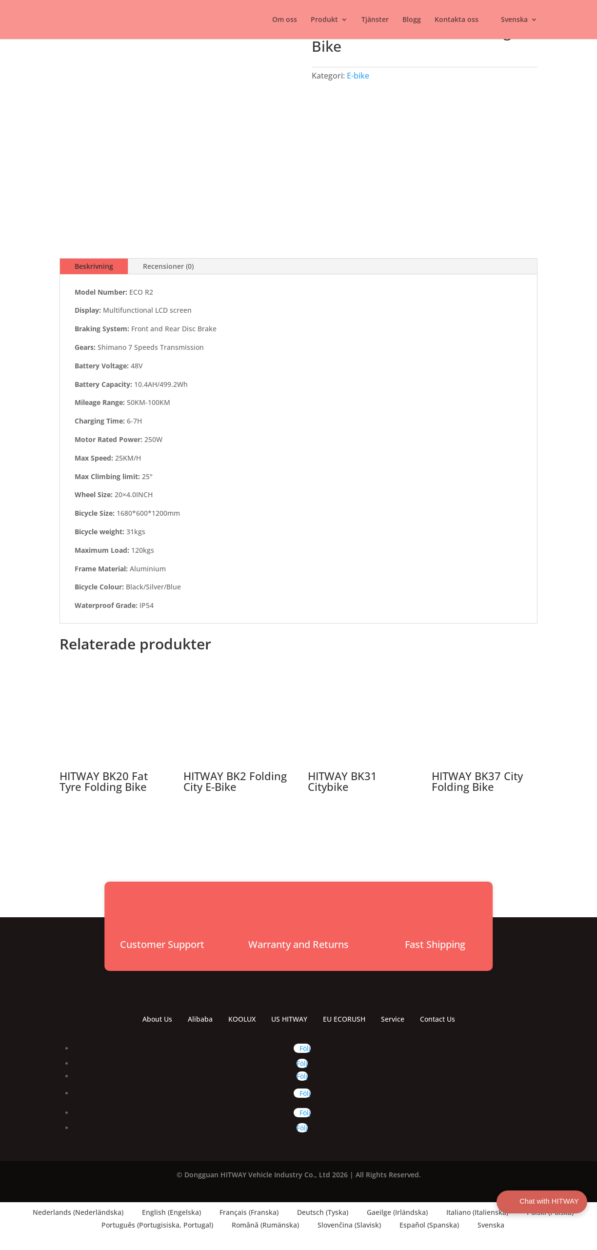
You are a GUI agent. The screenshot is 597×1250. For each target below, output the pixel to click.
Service (392, 1019)
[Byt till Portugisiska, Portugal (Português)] (153, 1225)
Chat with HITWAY (541, 1202)
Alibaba (200, 1019)
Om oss (284, 20)
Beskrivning (94, 266)
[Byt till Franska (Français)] (244, 1212)
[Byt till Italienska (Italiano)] (473, 1212)
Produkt (324, 20)
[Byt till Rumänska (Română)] (261, 1225)
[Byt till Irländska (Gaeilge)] (393, 1212)
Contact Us (437, 1019)
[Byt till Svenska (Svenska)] (486, 1225)
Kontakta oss (456, 20)
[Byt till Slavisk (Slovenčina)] (345, 1225)
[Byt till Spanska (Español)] (425, 1225)
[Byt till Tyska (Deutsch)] (318, 1212)
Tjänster (375, 20)
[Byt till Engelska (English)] (167, 1212)
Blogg (411, 20)
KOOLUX (242, 1019)
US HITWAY (289, 1019)
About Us (157, 1019)
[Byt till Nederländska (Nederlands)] (73, 1212)
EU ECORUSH (344, 1019)
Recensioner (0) (168, 266)
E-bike (358, 75)
